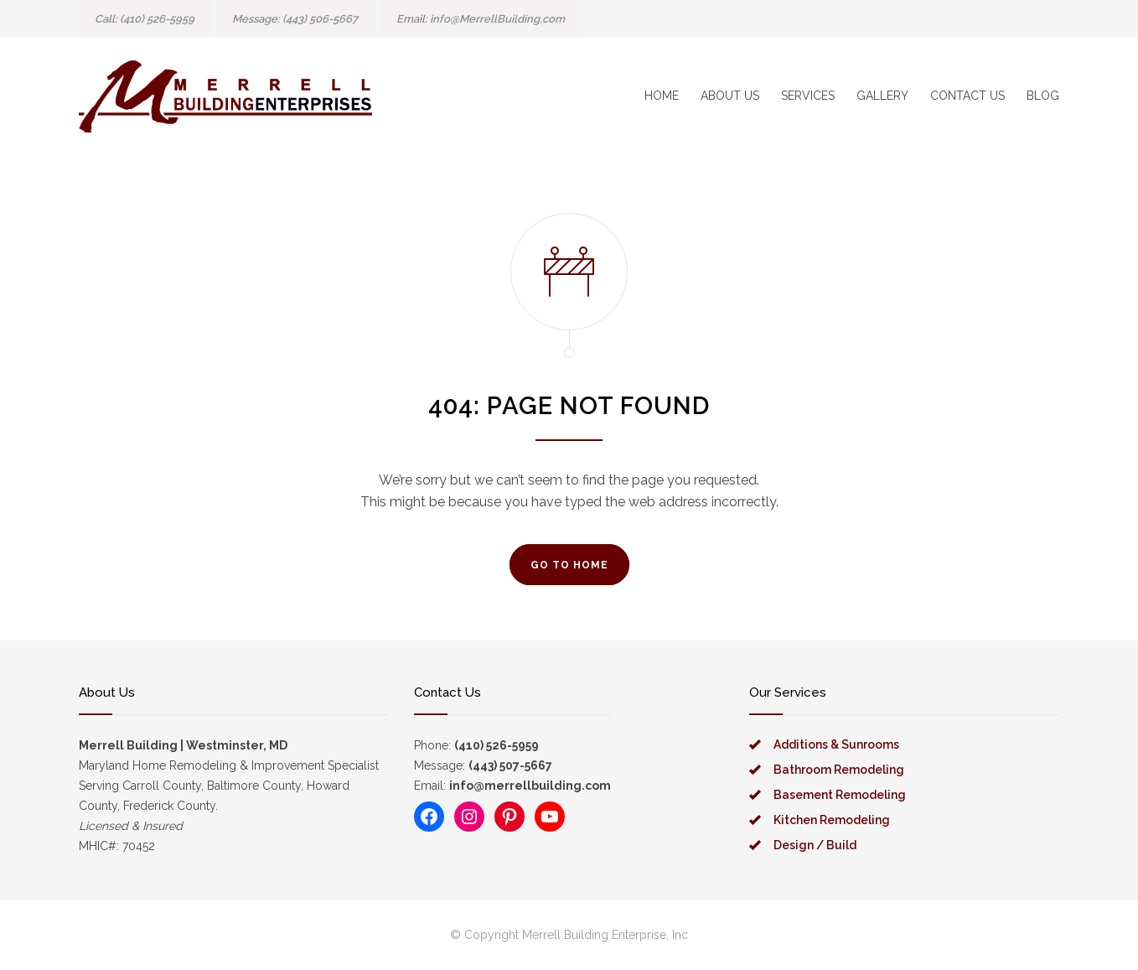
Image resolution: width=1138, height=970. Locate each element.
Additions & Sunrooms (836, 744)
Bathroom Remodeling (838, 769)
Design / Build (814, 845)
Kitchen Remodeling (831, 820)
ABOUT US (730, 95)
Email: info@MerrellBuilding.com (480, 19)
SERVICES (808, 95)
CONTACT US (967, 95)
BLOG (1043, 95)
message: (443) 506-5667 (295, 19)
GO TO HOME (569, 565)
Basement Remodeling (839, 794)
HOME (661, 95)
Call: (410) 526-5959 (144, 19)
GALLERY (882, 95)
